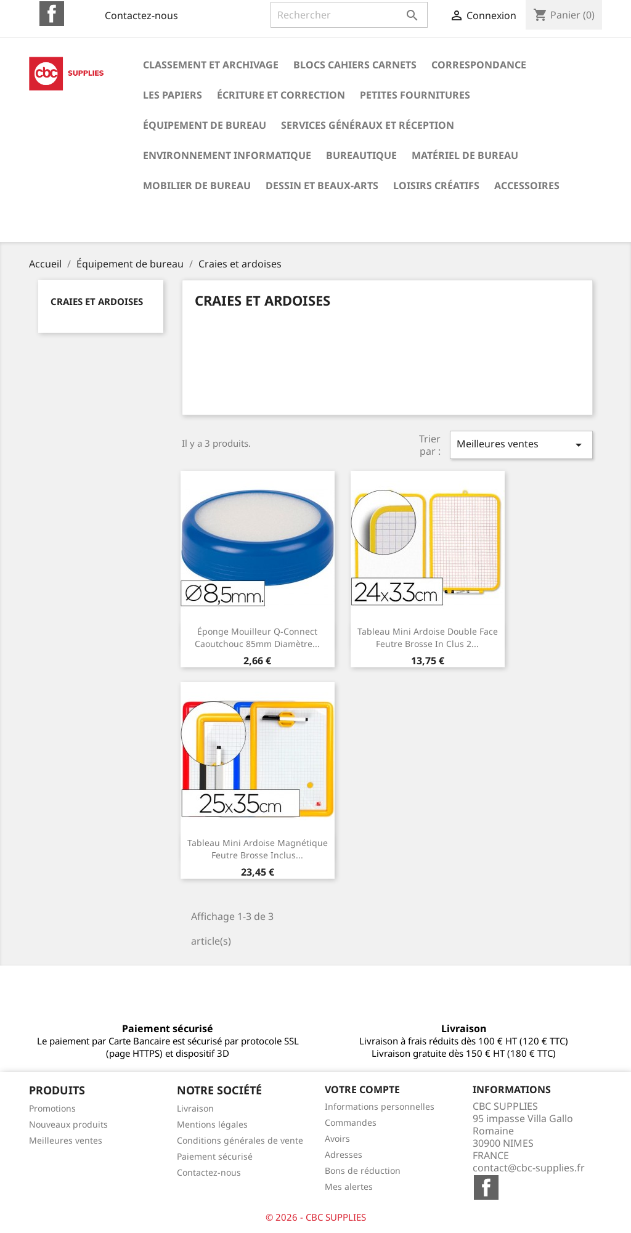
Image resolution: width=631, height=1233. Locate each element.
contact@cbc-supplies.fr (529, 1167)
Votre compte (362, 1089)
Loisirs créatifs (436, 185)
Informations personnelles (379, 1106)
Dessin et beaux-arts (322, 185)
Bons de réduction (363, 1170)
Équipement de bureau (204, 125)
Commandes (351, 1122)
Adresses (343, 1154)
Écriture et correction (281, 95)
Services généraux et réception (367, 125)
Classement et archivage (211, 64)
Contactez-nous (141, 15)
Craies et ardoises (97, 301)
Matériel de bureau (465, 155)
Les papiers (172, 95)
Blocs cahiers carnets (355, 64)
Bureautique (361, 155)
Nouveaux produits (68, 1124)
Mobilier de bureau (197, 185)
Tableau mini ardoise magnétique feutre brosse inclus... (257, 849)
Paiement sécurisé (215, 1156)
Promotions (52, 1108)
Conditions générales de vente (240, 1140)
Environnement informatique (227, 155)
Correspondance (478, 64)
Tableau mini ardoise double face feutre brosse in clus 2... (427, 637)
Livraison (195, 1108)
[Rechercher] (349, 15)
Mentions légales (212, 1124)
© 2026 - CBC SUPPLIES (316, 1217)
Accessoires (527, 185)
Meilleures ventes (521, 444)
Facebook (51, 13)
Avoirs (337, 1138)
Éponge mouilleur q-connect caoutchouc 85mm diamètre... (257, 637)
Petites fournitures (415, 95)
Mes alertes (349, 1186)
